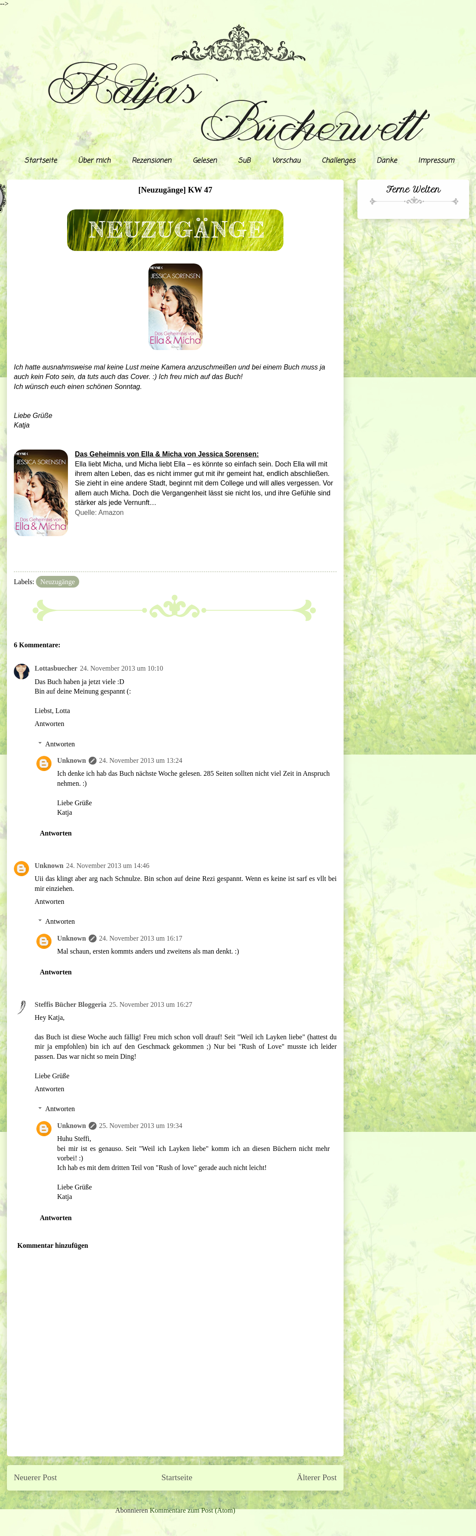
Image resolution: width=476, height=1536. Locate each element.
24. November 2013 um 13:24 (140, 760)
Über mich (94, 161)
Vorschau (286, 161)
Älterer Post (317, 1477)
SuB (244, 161)
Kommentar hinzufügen (52, 1245)
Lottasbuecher (56, 668)
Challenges (338, 161)
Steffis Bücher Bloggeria (70, 1004)
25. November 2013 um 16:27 (150, 1004)
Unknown (71, 760)
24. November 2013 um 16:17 (140, 938)
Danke (386, 161)
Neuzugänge (57, 581)
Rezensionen (151, 161)
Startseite (40, 161)
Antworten (49, 723)
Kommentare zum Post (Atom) (192, 1510)
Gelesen (205, 161)
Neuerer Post (35, 1477)
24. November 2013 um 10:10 (121, 668)
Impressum (436, 161)
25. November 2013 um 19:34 (140, 1125)
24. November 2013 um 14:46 (107, 865)
